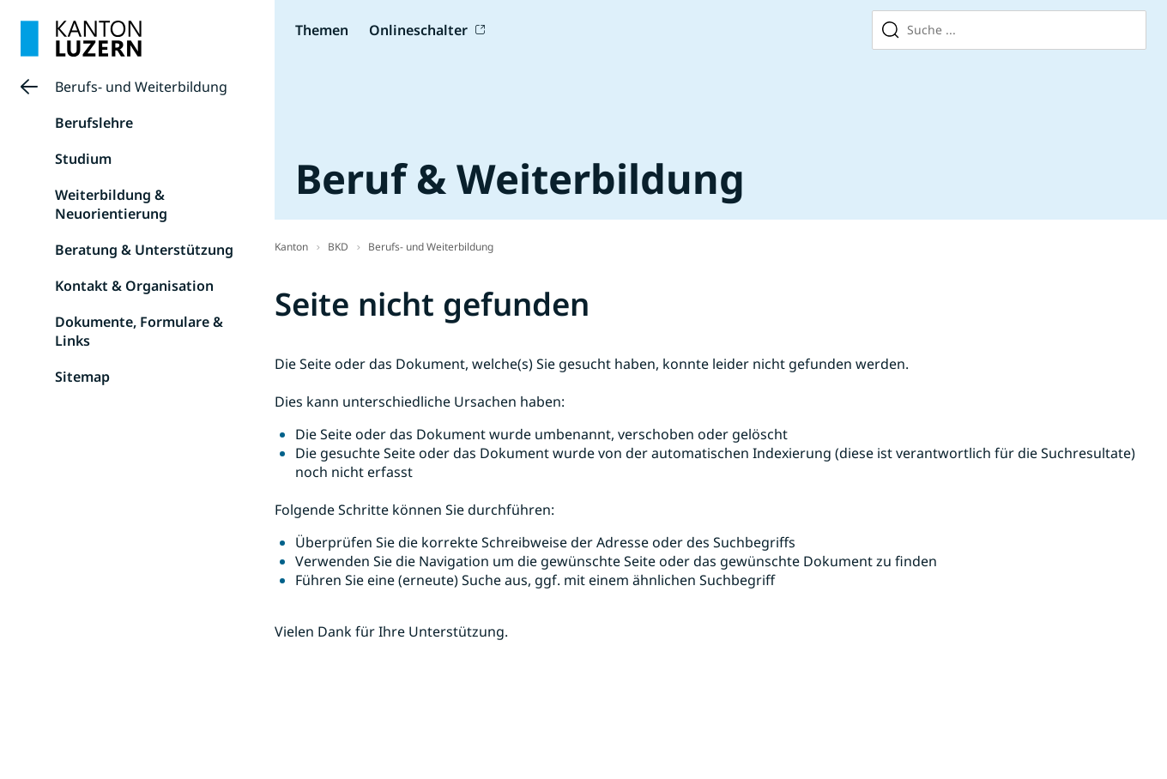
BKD (338, 246)
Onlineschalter (418, 30)
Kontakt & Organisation (134, 285)
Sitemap (82, 376)
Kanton (291, 246)
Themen (321, 30)
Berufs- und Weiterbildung (141, 86)
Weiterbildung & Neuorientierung (111, 204)
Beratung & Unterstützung (144, 249)
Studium (83, 158)
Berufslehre (94, 122)
